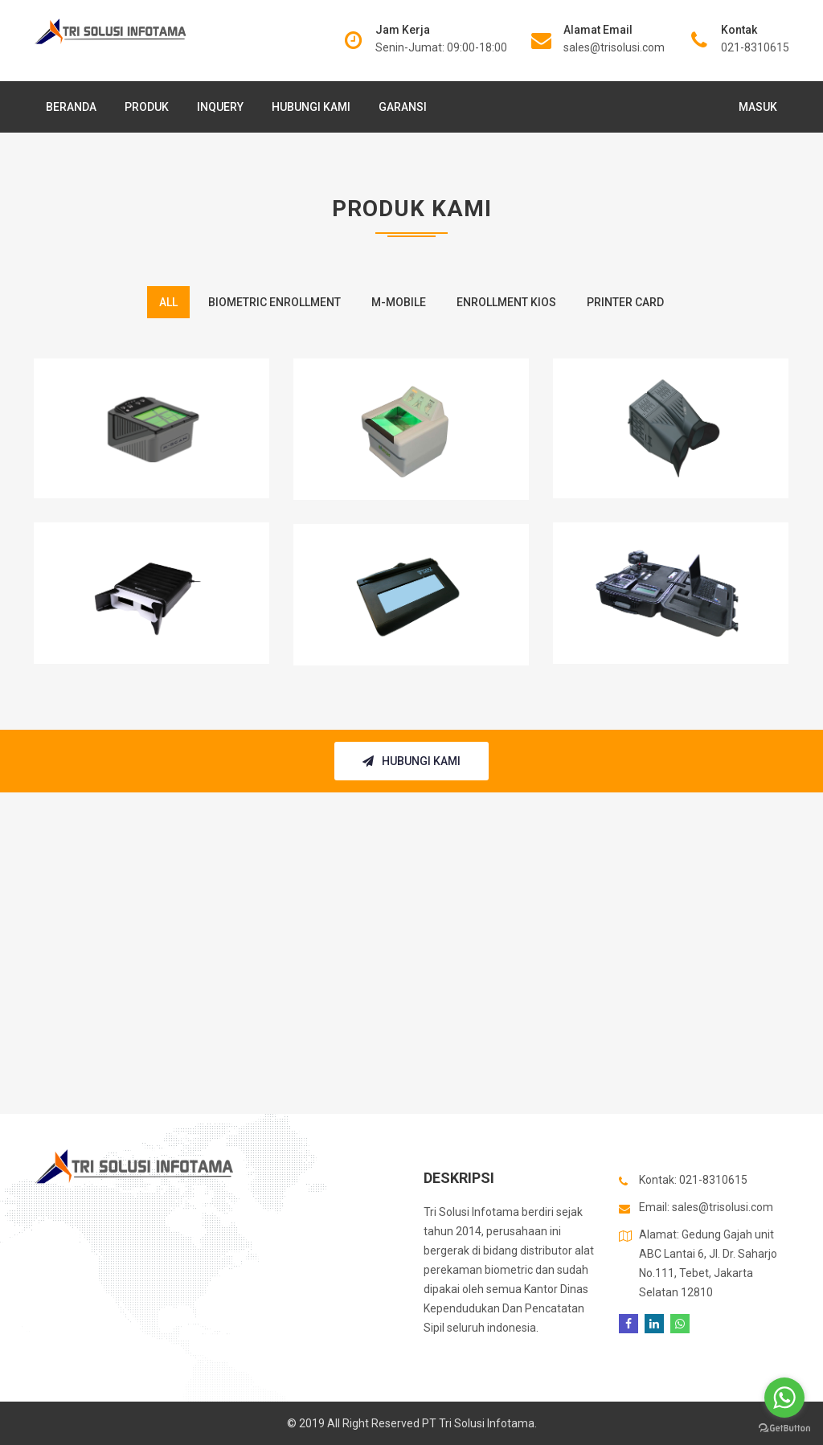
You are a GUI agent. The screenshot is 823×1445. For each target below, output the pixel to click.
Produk (147, 106)
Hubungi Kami (311, 106)
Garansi (403, 106)
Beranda (71, 106)
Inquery (220, 106)
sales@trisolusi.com (614, 47)
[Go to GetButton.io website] (784, 1428)
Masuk (758, 106)
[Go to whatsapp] (784, 1397)
